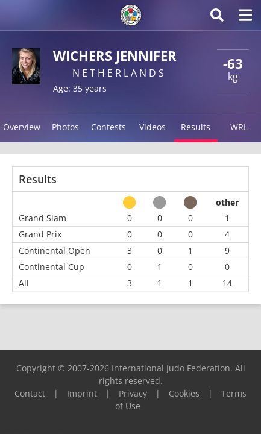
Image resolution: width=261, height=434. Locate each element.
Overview (21, 127)
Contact (29, 393)
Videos (152, 127)
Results (195, 127)
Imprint (82, 393)
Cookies (184, 393)
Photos (65, 127)
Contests (108, 127)
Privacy (133, 393)
